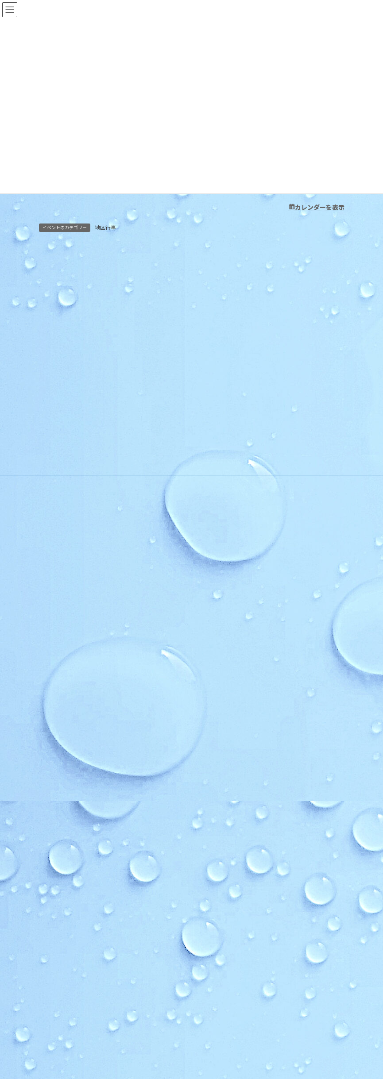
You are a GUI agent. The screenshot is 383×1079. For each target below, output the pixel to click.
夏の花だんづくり (68, 994)
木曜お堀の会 (230, 704)
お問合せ (224, 919)
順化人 (217, 673)
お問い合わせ (220, 888)
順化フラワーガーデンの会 (246, 688)
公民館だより (224, 811)
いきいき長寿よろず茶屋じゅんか (254, 734)
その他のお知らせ (230, 611)
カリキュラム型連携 (233, 857)
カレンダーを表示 (319, 207)
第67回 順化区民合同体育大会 (82, 1035)
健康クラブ (227, 765)
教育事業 (219, 580)
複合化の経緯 (225, 842)
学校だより (222, 873)
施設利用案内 (225, 503)
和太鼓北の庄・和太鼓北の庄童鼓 (254, 719)
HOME (216, 457)
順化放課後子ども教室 (240, 796)
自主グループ (224, 657)
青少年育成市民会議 (238, 780)
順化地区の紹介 (227, 473)
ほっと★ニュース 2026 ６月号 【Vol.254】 (100, 1015)
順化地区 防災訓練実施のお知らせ (87, 974)
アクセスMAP (225, 519)
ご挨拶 (217, 488)
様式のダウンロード (233, 534)
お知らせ (219, 550)
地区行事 (105, 227)
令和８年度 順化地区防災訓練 (84, 953)
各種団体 (219, 750)
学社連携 (219, 827)
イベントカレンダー (233, 627)
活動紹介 (219, 642)
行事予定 (219, 565)
